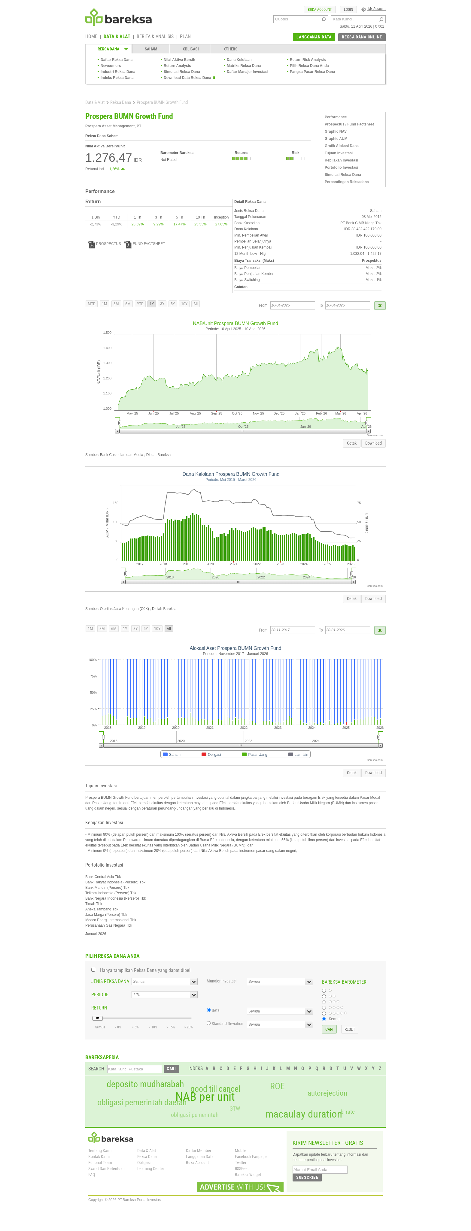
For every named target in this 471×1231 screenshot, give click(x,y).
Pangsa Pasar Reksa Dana (312, 72)
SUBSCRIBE (307, 1177)
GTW (234, 1109)
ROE (277, 1086)
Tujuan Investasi (339, 153)
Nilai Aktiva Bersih (179, 60)
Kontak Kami (99, 1156)
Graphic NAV (336, 131)
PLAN (185, 37)
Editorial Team (100, 1162)
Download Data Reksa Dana (187, 78)
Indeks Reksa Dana (117, 78)
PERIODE (99, 994)
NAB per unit (205, 1097)
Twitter (240, 1162)
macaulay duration (304, 1114)
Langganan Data (200, 1156)
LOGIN (348, 10)
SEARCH (96, 1069)
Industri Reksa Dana (118, 72)
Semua (335, 1018)
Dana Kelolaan (239, 60)
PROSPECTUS (104, 244)
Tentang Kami (99, 1150)
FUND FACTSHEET (144, 244)
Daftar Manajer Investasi (247, 72)
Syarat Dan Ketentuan (106, 1168)
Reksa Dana (120, 102)
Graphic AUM (336, 139)
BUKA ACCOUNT (320, 10)
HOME (91, 37)
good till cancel (215, 1089)
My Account (373, 9)
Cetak (352, 443)
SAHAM (151, 49)
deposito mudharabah (145, 1084)
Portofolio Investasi (341, 167)
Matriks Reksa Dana (244, 66)
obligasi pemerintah (195, 1115)
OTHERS (231, 49)
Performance (336, 117)
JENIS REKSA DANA (110, 981)
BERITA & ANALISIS (155, 37)
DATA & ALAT (117, 37)
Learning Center (150, 1168)
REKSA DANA (108, 49)
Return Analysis (177, 66)
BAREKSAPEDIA (102, 1057)
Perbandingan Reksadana (347, 182)
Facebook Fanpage (251, 1156)
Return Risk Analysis (308, 60)
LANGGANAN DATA (314, 37)
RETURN (99, 1008)
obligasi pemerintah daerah (142, 1102)
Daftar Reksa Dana (116, 60)
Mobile (240, 1150)
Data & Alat (95, 102)
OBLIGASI (191, 49)
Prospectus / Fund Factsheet (349, 124)
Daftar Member (198, 1150)
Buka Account (197, 1162)
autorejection (327, 1093)
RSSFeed (242, 1168)
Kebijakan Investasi (341, 160)
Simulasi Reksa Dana (182, 72)
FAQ (91, 1174)
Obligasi (143, 1162)
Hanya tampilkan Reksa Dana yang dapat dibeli (146, 970)
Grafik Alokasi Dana (342, 146)
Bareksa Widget (248, 1174)
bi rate (348, 1112)
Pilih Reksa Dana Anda (309, 66)
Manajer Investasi (221, 981)
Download (373, 443)
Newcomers (111, 66)
